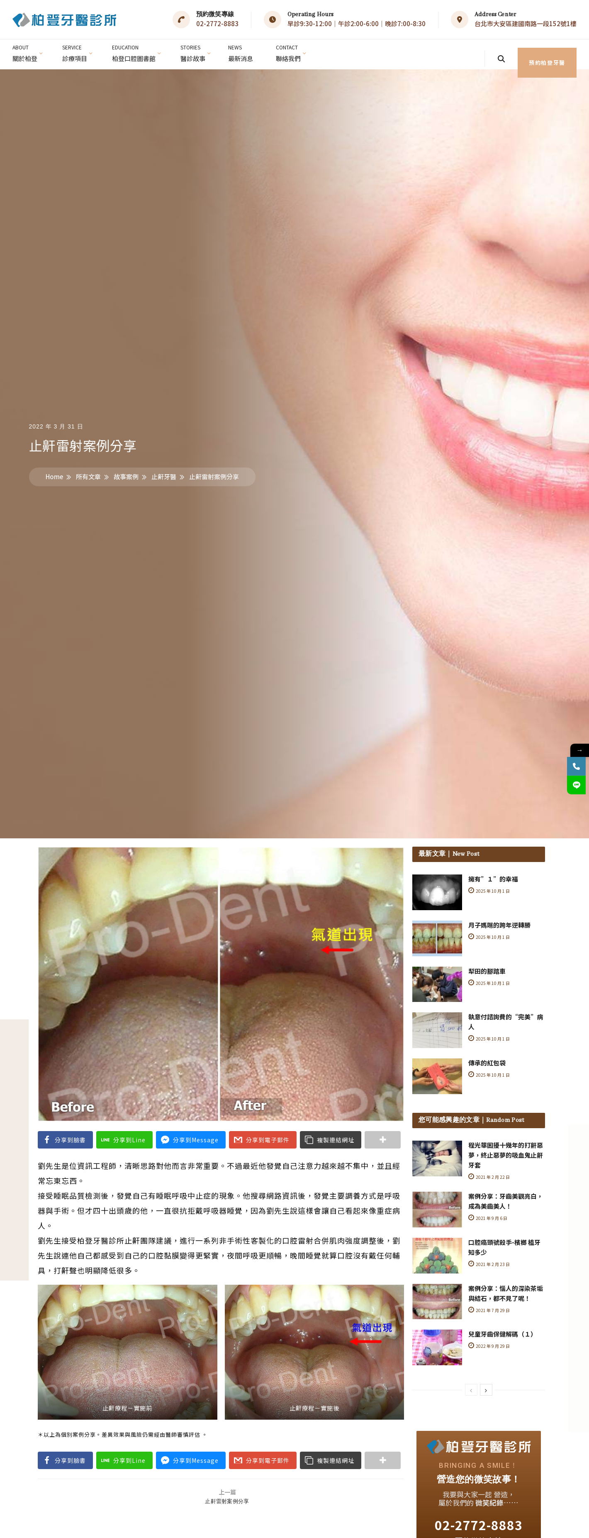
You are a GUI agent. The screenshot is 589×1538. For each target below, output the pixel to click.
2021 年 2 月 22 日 (489, 1176)
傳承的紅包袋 (487, 1062)
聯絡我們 (298, 51)
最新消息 (248, 51)
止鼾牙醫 (163, 476)
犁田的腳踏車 (487, 971)
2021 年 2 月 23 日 (489, 1263)
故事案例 (126, 476)
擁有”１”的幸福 (493, 878)
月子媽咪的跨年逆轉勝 (499, 925)
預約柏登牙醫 (532, 54)
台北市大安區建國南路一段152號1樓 (526, 23)
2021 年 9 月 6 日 (488, 1217)
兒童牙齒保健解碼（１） (502, 1333)
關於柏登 (25, 51)
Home (54, 476)
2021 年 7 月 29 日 (489, 1309)
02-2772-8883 (217, 23)
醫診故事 (199, 51)
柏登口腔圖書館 (138, 51)
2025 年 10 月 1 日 (489, 890)
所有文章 (88, 476)
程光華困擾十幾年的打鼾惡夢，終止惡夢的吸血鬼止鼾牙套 (505, 1155)
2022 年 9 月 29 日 (489, 1345)
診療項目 (77, 51)
